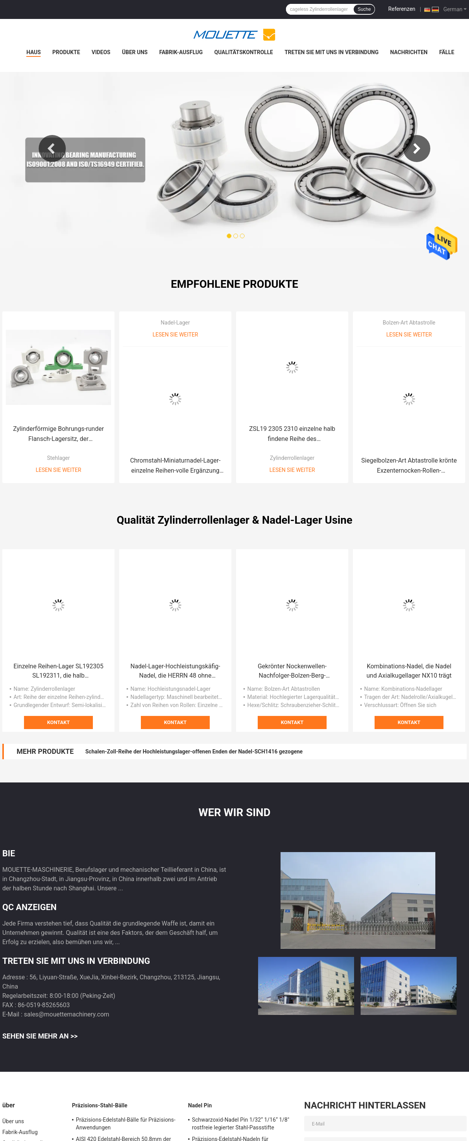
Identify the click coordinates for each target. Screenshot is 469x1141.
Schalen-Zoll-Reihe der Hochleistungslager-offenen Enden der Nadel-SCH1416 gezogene (194, 751)
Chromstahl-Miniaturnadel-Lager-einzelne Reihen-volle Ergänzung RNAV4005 (175, 466)
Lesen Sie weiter (58, 470)
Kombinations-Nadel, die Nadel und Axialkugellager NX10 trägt (409, 671)
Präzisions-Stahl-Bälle (99, 1105)
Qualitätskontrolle (243, 52)
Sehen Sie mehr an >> (40, 1036)
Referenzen (401, 9)
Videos (101, 52)
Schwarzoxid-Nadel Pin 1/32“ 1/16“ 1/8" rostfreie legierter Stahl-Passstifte (240, 1124)
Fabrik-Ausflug (180, 52)
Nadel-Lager (175, 322)
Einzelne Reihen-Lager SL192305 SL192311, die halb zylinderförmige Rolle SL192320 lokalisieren (58, 671)
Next (416, 148)
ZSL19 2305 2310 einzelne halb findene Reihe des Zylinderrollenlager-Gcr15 (292, 434)
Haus (33, 52)
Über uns (134, 52)
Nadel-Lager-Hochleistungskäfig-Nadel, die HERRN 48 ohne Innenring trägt (175, 671)
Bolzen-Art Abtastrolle (409, 322)
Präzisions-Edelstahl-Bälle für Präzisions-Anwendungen (125, 1124)
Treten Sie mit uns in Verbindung (331, 52)
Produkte (66, 52)
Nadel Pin (200, 1105)
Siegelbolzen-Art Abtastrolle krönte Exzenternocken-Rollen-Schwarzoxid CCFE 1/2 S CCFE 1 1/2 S (409, 466)
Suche (364, 9)
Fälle (446, 52)
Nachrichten (409, 52)
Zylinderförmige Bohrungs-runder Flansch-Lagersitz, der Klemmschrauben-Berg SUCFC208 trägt (58, 434)
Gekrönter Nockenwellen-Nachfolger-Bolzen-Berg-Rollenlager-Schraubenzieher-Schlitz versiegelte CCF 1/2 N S (292, 671)
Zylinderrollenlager (292, 458)
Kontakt (58, 722)
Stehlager (58, 458)
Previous (52, 148)
